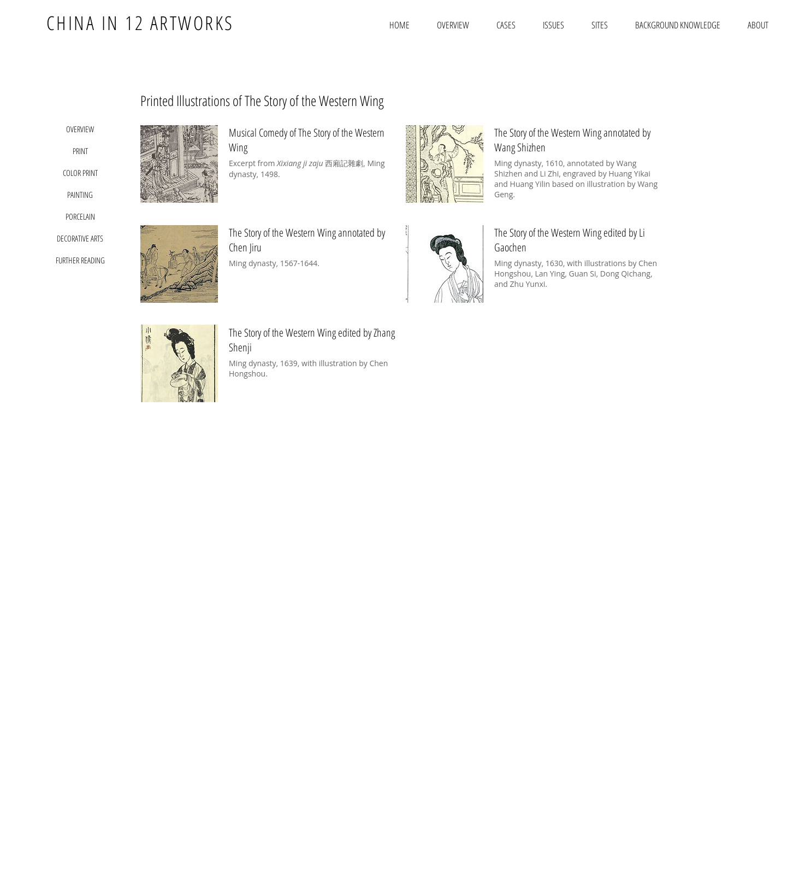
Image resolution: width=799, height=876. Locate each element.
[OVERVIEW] (80, 129)
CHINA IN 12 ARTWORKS (140, 23)
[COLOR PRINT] (80, 173)
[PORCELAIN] (80, 216)
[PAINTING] (80, 194)
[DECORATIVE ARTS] (80, 238)
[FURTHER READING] (80, 260)
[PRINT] (80, 151)
